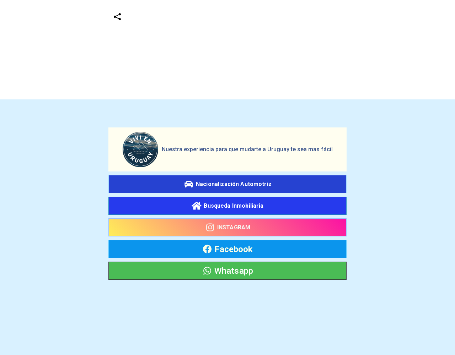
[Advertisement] (213, 49)
